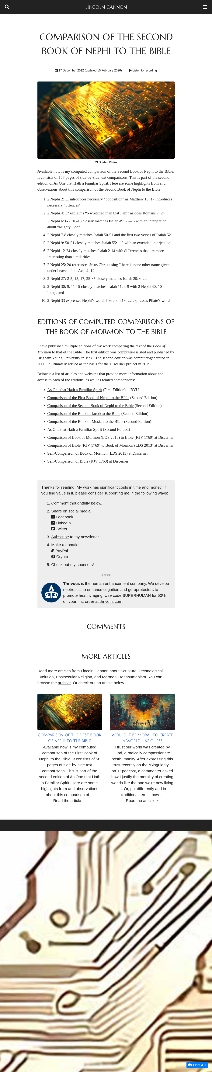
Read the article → (69, 800)
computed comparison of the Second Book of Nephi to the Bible (122, 171)
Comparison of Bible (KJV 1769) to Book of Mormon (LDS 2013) (100, 445)
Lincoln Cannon (106, 7)
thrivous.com (111, 601)
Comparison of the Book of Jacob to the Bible (83, 413)
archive (64, 683)
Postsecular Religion (74, 677)
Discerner (117, 364)
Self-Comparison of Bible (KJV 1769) (77, 461)
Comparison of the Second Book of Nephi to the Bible (90, 405)
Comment (59, 503)
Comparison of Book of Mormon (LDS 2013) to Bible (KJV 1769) (100, 437)
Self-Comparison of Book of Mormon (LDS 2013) (88, 453)
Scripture (129, 671)
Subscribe (60, 537)
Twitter (59, 529)
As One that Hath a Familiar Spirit (81, 183)
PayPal (59, 551)
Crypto (59, 556)
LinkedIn (61, 523)
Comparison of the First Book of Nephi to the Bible (88, 397)
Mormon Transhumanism (124, 677)
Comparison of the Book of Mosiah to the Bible (85, 421)
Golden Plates (106, 162)
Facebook (62, 517)
